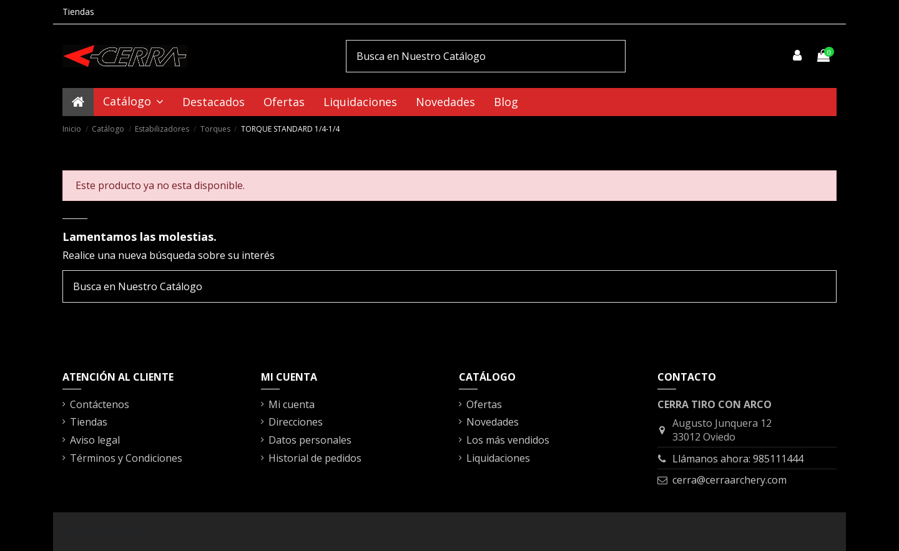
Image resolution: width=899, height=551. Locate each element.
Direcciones (295, 422)
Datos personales (309, 440)
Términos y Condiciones (126, 458)
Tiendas (78, 11)
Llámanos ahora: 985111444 (737, 459)
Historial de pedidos (314, 458)
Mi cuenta (291, 404)
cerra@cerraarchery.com (729, 480)
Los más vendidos (507, 440)
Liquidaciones (498, 458)
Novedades (492, 422)
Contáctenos (99, 404)
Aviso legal (95, 440)
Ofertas (484, 404)
